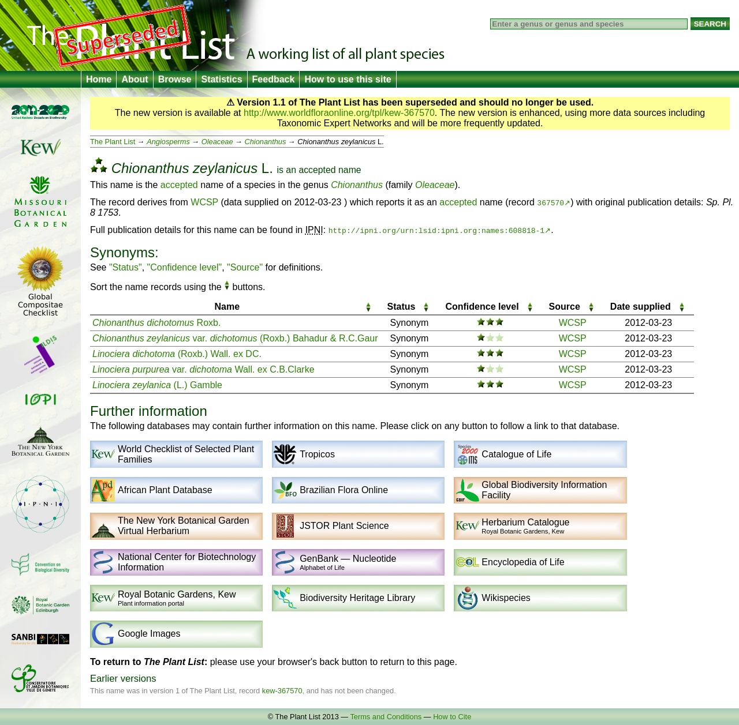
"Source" (245, 267)
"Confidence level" (184, 267)
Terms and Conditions (385, 716)
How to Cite (452, 716)
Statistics (221, 79)
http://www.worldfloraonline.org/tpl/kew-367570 (339, 113)
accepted (316, 170)
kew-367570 (282, 690)
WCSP (204, 202)
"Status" (125, 267)
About (134, 79)
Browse (175, 79)
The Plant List (112, 141)
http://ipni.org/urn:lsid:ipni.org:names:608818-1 (436, 230)
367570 (550, 202)
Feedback (273, 79)
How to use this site (347, 79)
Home (98, 79)
